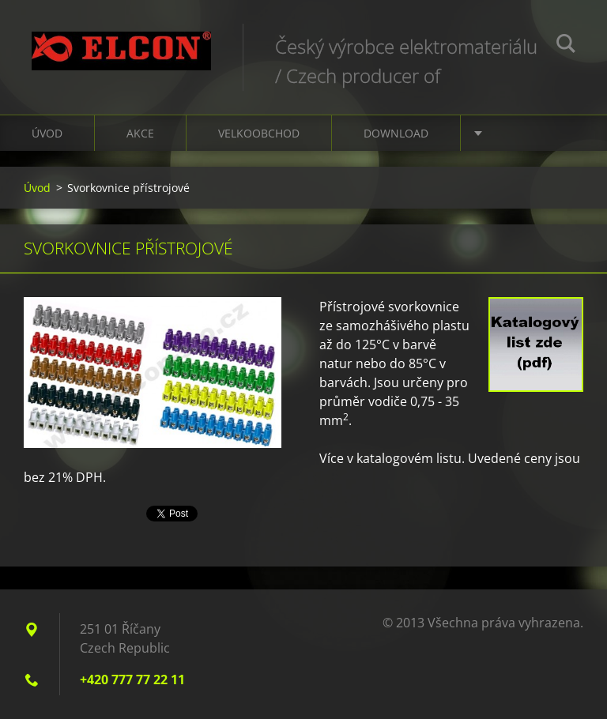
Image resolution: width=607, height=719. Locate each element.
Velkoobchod (259, 133)
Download (396, 133)
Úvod (47, 133)
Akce (140, 133)
